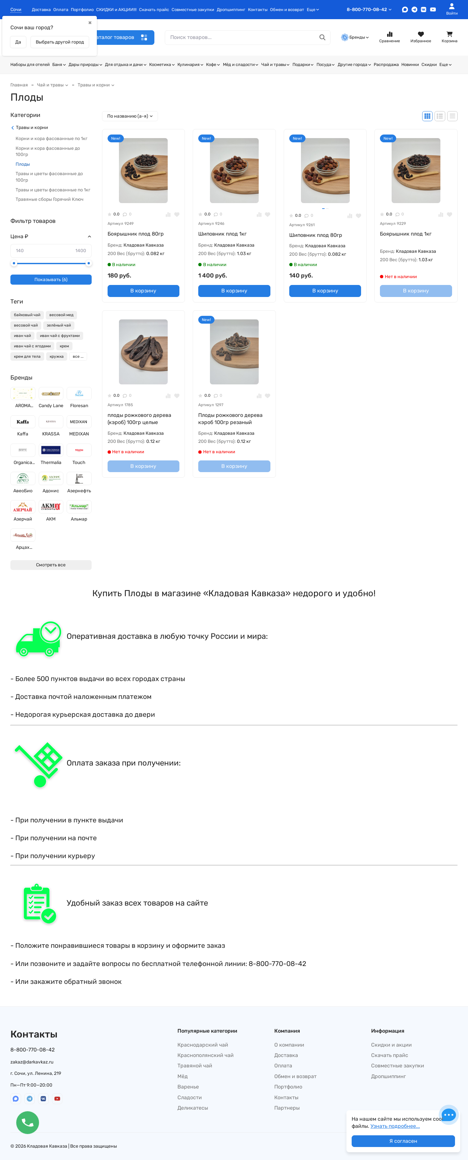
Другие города (354, 64)
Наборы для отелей (30, 64)
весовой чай (26, 325)
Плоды (23, 164)
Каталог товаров (120, 37)
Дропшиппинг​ (231, 9)
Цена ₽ (19, 236)
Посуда (326, 64)
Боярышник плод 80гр (136, 234)
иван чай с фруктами (60, 335)
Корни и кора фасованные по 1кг (51, 138)
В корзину (143, 291)
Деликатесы (192, 1108)
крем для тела (27, 356)
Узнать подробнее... (395, 1126)
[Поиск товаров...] (322, 38)
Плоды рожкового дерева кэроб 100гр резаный (230, 418)
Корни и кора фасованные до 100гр (48, 152)
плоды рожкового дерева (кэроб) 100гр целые (139, 418)
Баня (59, 64)
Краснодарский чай (202, 1045)
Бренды (355, 37)
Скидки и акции (391, 1045)
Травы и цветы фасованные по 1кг (53, 190)
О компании (289, 1045)
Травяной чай (194, 1066)
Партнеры (287, 1108)
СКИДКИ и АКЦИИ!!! (116, 9)
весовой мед (61, 315)
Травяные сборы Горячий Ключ (50, 199)
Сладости (189, 1097)
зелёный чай (59, 325)
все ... (78, 356)
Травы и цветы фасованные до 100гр (49, 177)
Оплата (60, 9)
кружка (57, 356)
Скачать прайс (154, 9)
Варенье (188, 1087)
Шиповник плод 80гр (315, 235)
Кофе (213, 64)
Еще (313, 9)
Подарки (303, 64)
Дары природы (85, 64)
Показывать (51, 280)
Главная (19, 85)
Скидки (429, 64)
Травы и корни (96, 85)
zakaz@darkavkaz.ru (31, 1062)
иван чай (22, 335)
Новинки (410, 64)
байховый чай (27, 315)
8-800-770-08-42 (369, 9)
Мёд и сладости (241, 64)
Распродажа (386, 64)
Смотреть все (51, 565)
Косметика (162, 64)
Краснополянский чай (205, 1055)
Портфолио (82, 9)
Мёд (182, 1076)
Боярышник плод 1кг (406, 234)
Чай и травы (275, 64)
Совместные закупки (193, 9)
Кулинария (190, 64)
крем (64, 346)
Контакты (257, 9)
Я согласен (403, 1141)
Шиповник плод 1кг (222, 234)
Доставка (41, 9)
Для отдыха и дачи (126, 64)
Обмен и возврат (287, 9)
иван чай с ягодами (32, 346)
